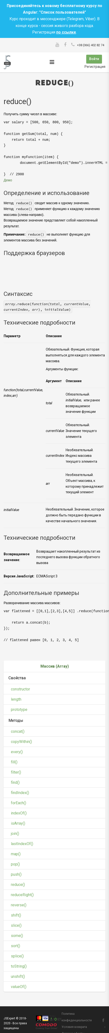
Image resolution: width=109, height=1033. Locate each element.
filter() (16, 771)
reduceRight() (22, 894)
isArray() (18, 823)
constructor (20, 688)
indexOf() (19, 812)
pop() (15, 863)
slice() (16, 925)
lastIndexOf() (22, 843)
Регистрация (95, 66)
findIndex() (20, 792)
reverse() (18, 904)
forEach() (18, 802)
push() (16, 874)
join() (15, 833)
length (16, 698)
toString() (19, 965)
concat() (17, 731)
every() (17, 751)
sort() (15, 945)
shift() (16, 914)
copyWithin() (21, 741)
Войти (94, 59)
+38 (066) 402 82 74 (90, 45)
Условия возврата (74, 1026)
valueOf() (18, 986)
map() (16, 853)
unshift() (18, 976)
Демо (8, 180)
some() (17, 935)
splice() (17, 955)
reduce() (18, 884)
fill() (14, 761)
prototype (19, 708)
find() (15, 782)
